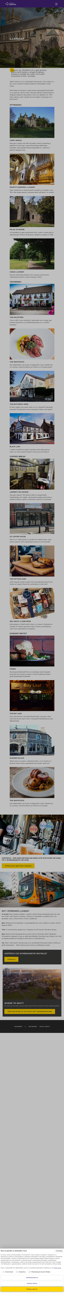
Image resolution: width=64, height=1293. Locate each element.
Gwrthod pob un (32, 1277)
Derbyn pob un (32, 1289)
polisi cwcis (57, 1268)
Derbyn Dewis (32, 1283)
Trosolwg (59, 1251)
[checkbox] (7, 1272)
